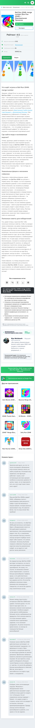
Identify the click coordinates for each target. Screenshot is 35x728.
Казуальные (19, 45)
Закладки (20, 28)
